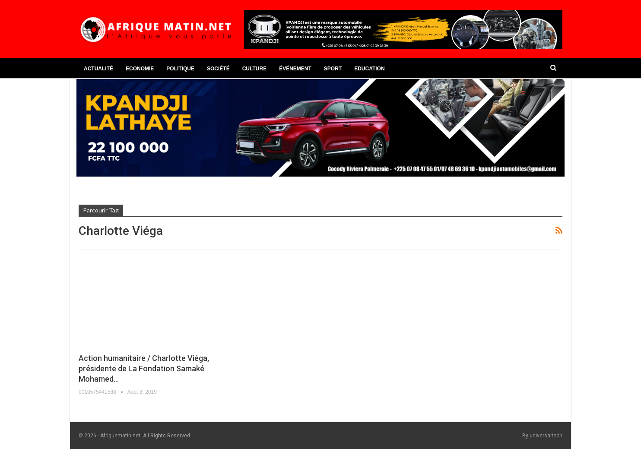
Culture (254, 69)
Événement (295, 69)
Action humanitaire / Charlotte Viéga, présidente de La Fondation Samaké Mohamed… (144, 368)
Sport (333, 69)
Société (218, 69)
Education (369, 69)
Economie (140, 69)
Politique (180, 69)
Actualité (98, 69)
